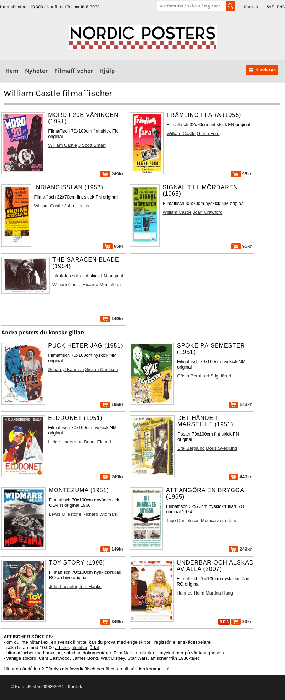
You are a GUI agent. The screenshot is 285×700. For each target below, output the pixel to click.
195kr (111, 404)
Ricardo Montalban (102, 284)
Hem (12, 70)
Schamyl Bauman (66, 369)
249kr (111, 173)
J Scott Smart (92, 145)
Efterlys (53, 668)
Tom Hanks (90, 586)
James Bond (85, 658)
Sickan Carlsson (101, 369)
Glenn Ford (208, 133)
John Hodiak (76, 206)
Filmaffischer (73, 70)
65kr (113, 246)
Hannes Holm (190, 593)
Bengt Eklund (97, 441)
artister (62, 647)
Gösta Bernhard (193, 376)
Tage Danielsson (183, 520)
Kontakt (252, 6)
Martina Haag (219, 593)
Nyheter (36, 70)
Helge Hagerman (65, 441)
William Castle (62, 145)
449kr (240, 476)
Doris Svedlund (221, 448)
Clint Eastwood (54, 658)
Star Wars (138, 658)
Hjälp (107, 70)
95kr (241, 173)
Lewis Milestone (65, 514)
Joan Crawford (207, 212)
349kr (111, 621)
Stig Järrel (221, 376)
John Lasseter (63, 586)
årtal (94, 647)
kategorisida (211, 652)
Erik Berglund (191, 448)
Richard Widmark (100, 514)
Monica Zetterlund (219, 520)
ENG (281, 6)
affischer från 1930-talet (174, 658)
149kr (111, 318)
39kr (241, 621)
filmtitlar (79, 647)
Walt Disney (112, 658)
